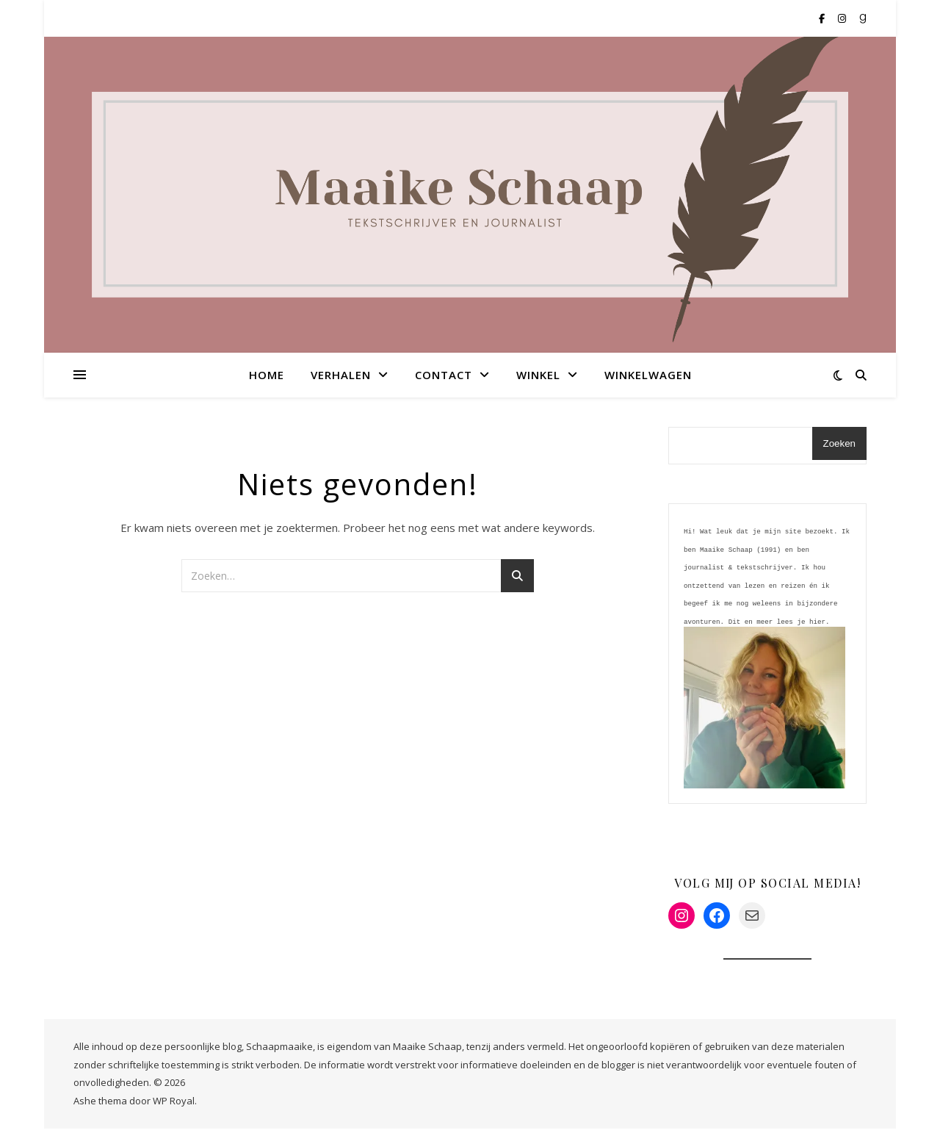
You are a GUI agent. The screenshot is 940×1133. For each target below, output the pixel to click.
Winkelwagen (648, 374)
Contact (443, 374)
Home (266, 374)
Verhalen (341, 374)
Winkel (538, 374)
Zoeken (839, 443)
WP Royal (174, 1105)
